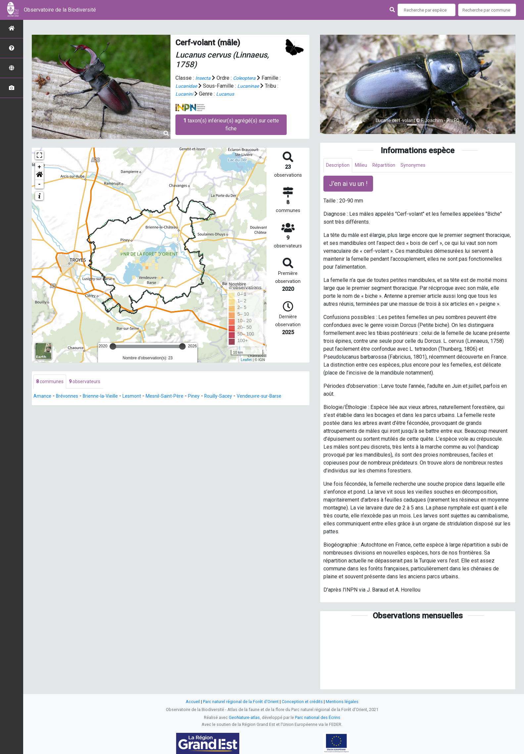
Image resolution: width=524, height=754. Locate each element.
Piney (209, 397)
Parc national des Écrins (317, 717)
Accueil (193, 701)
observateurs (88, 382)
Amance (42, 397)
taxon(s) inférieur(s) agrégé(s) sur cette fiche (231, 124)
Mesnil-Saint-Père (177, 397)
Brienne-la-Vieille (106, 397)
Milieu (365, 165)
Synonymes (421, 165)
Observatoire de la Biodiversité (60, 10)
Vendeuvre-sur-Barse (282, 397)
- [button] (39, 184)
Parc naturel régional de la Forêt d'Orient (241, 701)
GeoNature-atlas (244, 717)
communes (51, 382)
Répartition (390, 165)
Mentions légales (342, 701)
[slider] (113, 346)
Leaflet (246, 360)
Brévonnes (69, 397)
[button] (39, 175)
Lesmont (141, 397)
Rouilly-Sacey (237, 397)
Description (339, 165)
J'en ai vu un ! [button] (348, 185)
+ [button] (39, 167)
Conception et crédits (302, 701)
